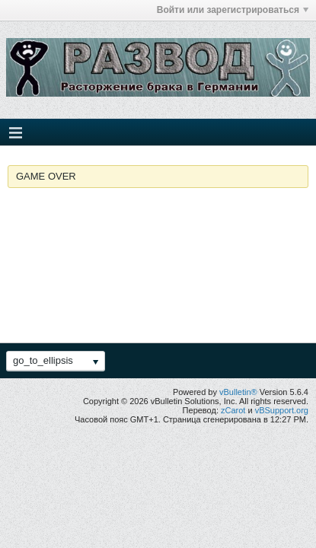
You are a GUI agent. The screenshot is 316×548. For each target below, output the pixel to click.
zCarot (233, 410)
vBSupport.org (281, 410)
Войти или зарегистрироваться (232, 10)
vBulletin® (238, 392)
